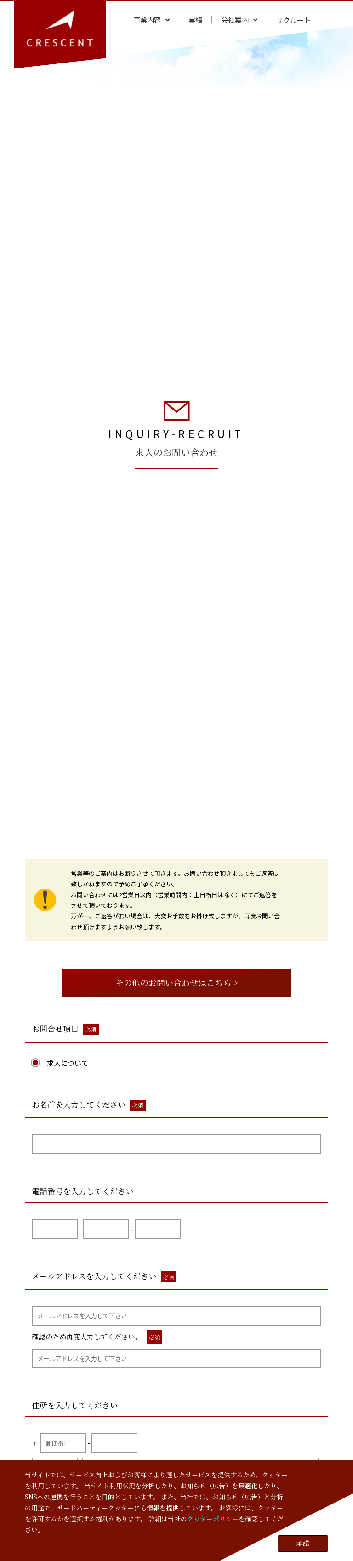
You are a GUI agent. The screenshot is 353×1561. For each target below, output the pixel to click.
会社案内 (235, 19)
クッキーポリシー (213, 1518)
